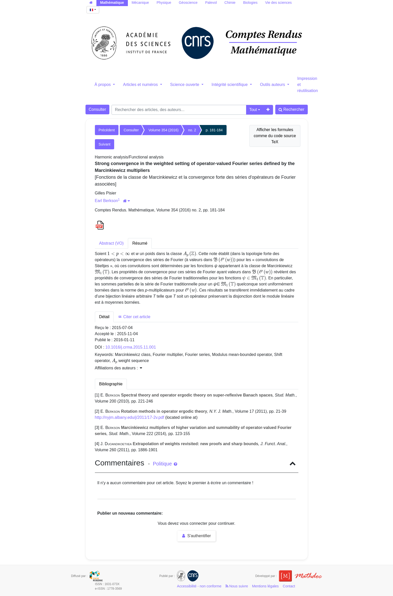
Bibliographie (111, 384)
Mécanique (140, 3)
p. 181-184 (214, 130)
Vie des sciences (278, 3)
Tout (253, 109)
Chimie (230, 3)
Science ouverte (185, 84)
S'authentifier (196, 536)
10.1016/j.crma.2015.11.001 (130, 347)
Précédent (107, 130)
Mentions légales (265, 586)
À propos (103, 84)
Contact (289, 586)
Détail (104, 317)
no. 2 (192, 130)
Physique (164, 3)
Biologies (250, 3)
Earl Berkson (106, 200)
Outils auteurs (273, 84)
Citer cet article (134, 317)
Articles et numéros (141, 84)
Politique (165, 463)
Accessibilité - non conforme (199, 586)
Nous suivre (237, 586)
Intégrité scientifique (230, 84)
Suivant (105, 144)
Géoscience (188, 3)
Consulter (97, 109)
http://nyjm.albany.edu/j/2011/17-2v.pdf (129, 417)
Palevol (211, 3)
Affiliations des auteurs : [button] (118, 368)
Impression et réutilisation (307, 84)
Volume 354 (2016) (163, 130)
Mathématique (112, 3)
